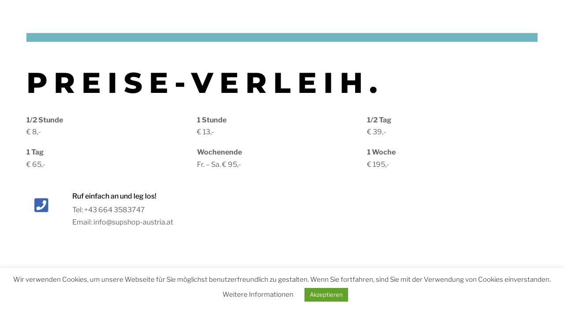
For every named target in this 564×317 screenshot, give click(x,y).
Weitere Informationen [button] (258, 295)
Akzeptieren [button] (326, 294)
